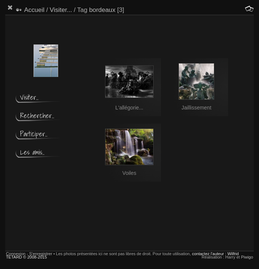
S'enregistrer (40, 253)
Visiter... (61, 9)
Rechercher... (37, 115)
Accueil (34, 9)
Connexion (16, 253)
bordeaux (102, 9)
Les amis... (32, 152)
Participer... (33, 134)
